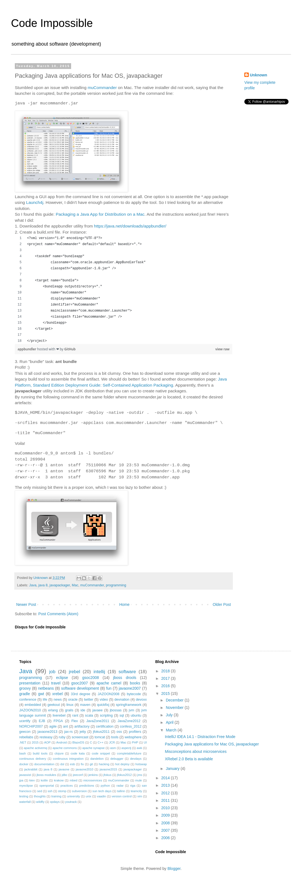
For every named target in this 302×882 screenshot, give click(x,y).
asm (113, 748)
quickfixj (103, 705)
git (91, 764)
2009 (166, 815)
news (57, 699)
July (170, 715)
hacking (104, 764)
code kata (78, 753)
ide (82, 710)
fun (108, 688)
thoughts (40, 796)
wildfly (40, 801)
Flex (74, 721)
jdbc (65, 774)
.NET (22, 742)
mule (138, 780)
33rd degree (80, 694)
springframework (128, 705)
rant (75, 715)
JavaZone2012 (129, 721)
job (52, 671)
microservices (92, 780)
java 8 (43, 585)
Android (61, 742)
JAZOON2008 (108, 694)
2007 (166, 830)
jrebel (74, 671)
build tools (40, 753)
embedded (33, 705)
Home (124, 604)
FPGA (58, 721)
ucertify (24, 721)
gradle (24, 694)
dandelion (97, 758)
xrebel (57, 694)
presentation (29, 683)
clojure (59, 753)
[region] (123, 289)
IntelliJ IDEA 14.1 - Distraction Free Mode (200, 736)
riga (132, 785)
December (175, 700)
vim (139, 796)
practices (66, 785)
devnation (122, 699)
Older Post (222, 604)
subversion (79, 791)
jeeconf (78, 774)
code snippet (101, 753)
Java (33, 585)
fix (82, 764)
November (175, 707)
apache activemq (35, 748)
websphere (133, 737)
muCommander (102, 87)
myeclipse (26, 785)
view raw (222, 349)
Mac (75, 585)
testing (23, 796)
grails (69, 710)
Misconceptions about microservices (195, 751)
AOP (47, 742)
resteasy (46, 737)
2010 (166, 808)
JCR (112, 742)
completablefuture (129, 753)
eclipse (62, 677)
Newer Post (26, 604)
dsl (62, 764)
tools (115, 737)
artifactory (82, 726)
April (170, 722)
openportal (47, 785)
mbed (73, 780)
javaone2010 (84, 769)
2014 (166, 778)
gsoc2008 (90, 677)
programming (116, 585)
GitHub (70, 349)
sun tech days (102, 791)
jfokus (107, 774)
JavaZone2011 (97, 721)
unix (88, 796)
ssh (50, 791)
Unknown (258, 75)
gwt (41, 694)
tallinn (121, 791)
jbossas (116, 710)
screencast (80, 737)
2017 (166, 678)
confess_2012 (130, 726)
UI (145, 742)
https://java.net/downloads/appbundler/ (130, 226)
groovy (25, 688)
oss (119, 732)
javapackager (59, 585)
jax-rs (68, 732)
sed (39, 791)
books (135, 683)
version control (122, 796)
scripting (106, 715)
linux (70, 705)
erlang (53, 710)
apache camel (108, 683)
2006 (166, 838)
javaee (98, 710)
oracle (72, 699)
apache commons (64, 748)
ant (65, 726)
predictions (86, 785)
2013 (166, 785)
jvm (131, 710)
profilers (135, 732)
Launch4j (34, 202)
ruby (62, 737)
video (104, 699)
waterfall (25, 801)
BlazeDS (78, 742)
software (127, 671)
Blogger (173, 868)
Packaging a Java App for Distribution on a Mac (100, 214)
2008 (166, 823)
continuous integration (68, 758)
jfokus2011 (101, 732)
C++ (101, 742)
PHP (135, 742)
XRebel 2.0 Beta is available (189, 759)
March (172, 730)
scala (89, 715)
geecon (24, 732)
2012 (166, 793)
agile (53, 726)
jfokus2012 (124, 774)
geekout (53, 705)
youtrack (71, 801)
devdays (136, 758)
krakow (58, 780)
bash (22, 753)
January (173, 768)
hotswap (141, 764)
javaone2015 (108, 769)
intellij (99, 671)
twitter (88, 699)
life (45, 699)
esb (72, 764)
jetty (83, 732)
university (73, 796)
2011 (166, 800)
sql (121, 715)
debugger (116, 758)
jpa (21, 780)
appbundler (27, 349)
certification (105, 726)
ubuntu (136, 715)
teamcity (136, 791)
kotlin (44, 780)
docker (24, 764)
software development (80, 688)
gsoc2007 (79, 683)
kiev (32, 780)
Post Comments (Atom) (58, 614)
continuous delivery (32, 758)
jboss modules (46, 774)
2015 (35, 742)
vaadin (101, 796)
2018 (166, 671)
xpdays (55, 801)
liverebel (59, 715)
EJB (42, 721)
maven (85, 705)
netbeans (46, 688)
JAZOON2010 (30, 710)
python (105, 785)
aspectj (126, 748)
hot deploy (122, 764)
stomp (62, 791)
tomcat (99, 737)
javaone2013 (47, 732)
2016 (166, 686)
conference (27, 699)
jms (139, 774)
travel (55, 683)
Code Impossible (52, 23)
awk (139, 748)
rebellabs (26, 737)
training (56, 796)
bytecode (134, 694)
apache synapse (93, 748)
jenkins (93, 774)
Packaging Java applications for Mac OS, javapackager (212, 744)
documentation (44, 764)
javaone (64, 769)
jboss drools (124, 677)
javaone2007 (130, 688)
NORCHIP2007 (31, 726)
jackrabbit (30, 769)
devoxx (141, 699)
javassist (25, 774)
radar (120, 785)
